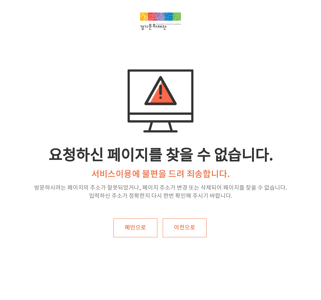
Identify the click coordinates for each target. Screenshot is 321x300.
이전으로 (184, 227)
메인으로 (135, 227)
